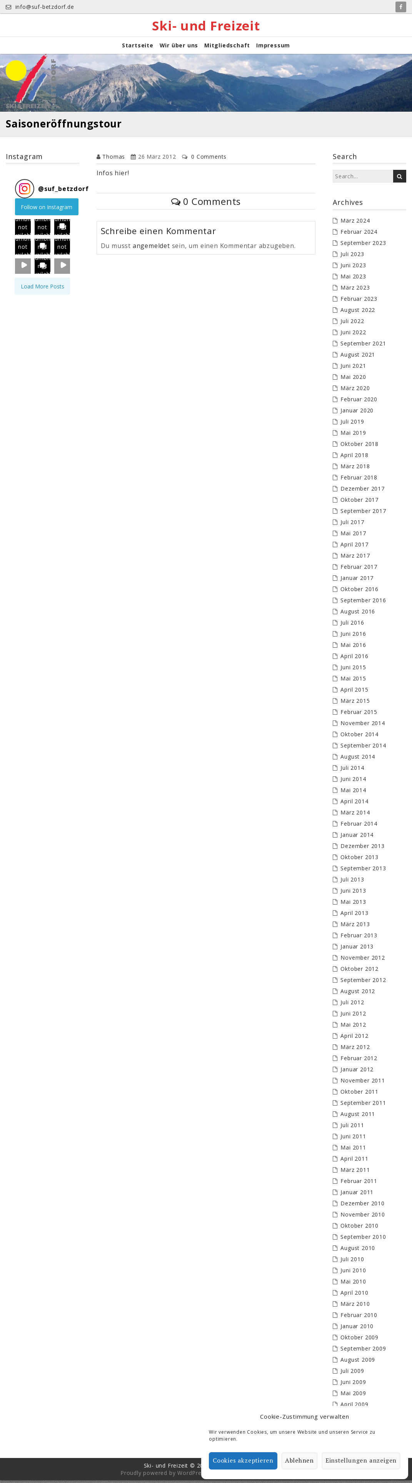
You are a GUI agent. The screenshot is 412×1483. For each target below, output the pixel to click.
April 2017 (354, 547)
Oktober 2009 (359, 1340)
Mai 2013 (353, 904)
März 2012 (355, 1049)
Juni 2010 (353, 1273)
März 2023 (355, 290)
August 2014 (357, 759)
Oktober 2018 (359, 446)
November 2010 (362, 1217)
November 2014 (362, 725)
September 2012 (363, 982)
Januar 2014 (357, 837)
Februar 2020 (358, 402)
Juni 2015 (353, 670)
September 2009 (363, 1351)
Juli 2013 (352, 882)
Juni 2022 (353, 334)
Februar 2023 (358, 301)
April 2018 (354, 457)
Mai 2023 (353, 279)
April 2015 (354, 692)
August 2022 (357, 312)
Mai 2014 (353, 792)
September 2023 (363, 245)
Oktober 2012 (359, 971)
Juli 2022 (352, 323)
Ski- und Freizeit (206, 27)
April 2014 (354, 804)
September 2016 (363, 603)
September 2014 (363, 748)
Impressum (273, 48)
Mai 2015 (353, 681)
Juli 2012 (352, 1005)
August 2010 (357, 1250)
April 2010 (354, 1295)
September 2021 (363, 346)
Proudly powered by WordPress (163, 1475)
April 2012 (354, 1038)
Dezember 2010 (362, 1206)
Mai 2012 (353, 1027)
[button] (23, 229)
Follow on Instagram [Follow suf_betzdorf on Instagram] (46, 209)
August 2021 (357, 357)
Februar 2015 (358, 714)
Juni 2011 (353, 1139)
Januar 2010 (357, 1328)
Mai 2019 (353, 435)
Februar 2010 (358, 1317)
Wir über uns (179, 48)
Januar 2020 (357, 413)
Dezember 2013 (362, 848)
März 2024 (355, 223)
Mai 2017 (353, 536)
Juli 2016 (352, 625)
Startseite (137, 48)
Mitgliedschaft (227, 48)
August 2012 (357, 993)
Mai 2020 (353, 379)
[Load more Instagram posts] (42, 288)
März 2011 (355, 1172)
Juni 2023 (353, 267)
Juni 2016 (353, 636)
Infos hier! (113, 175)
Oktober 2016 (359, 591)
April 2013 (354, 915)
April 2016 (354, 658)
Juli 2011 (352, 1127)
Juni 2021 (353, 368)
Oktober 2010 (359, 1228)
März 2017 (355, 558)
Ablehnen (301, 1461)
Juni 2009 (353, 1384)
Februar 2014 (358, 826)
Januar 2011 (357, 1194)
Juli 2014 (352, 770)
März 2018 (355, 469)
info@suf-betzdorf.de (40, 6)
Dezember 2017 (362, 491)
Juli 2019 (352, 424)
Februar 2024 (358, 234)
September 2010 (363, 1239)
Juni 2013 (353, 893)
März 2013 (355, 926)
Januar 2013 (357, 949)
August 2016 (357, 614)
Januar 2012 (357, 1072)
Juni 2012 (353, 1016)
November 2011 (362, 1083)
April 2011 (354, 1161)
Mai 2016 (353, 647)
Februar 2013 (358, 938)
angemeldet (151, 248)
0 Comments (209, 159)
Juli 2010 (352, 1261)
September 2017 (363, 513)
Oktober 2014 (359, 737)
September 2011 (363, 1105)
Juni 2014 (353, 781)
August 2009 (357, 1362)
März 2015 (355, 703)
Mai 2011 (353, 1150)
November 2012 (362, 960)
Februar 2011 (358, 1183)
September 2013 (363, 871)
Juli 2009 (352, 1373)
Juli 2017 (352, 524)
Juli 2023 (352, 256)
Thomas (113, 159)
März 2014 (355, 815)
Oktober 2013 (359, 859)
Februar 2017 (358, 569)
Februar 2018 (358, 480)
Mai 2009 (353, 1395)
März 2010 (355, 1306)
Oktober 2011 (359, 1094)
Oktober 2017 (359, 502)
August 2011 (357, 1116)
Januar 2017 (357, 580)
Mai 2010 (353, 1284)
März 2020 (355, 390)
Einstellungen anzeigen (362, 1461)
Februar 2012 (358, 1060)
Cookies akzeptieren (245, 1461)
